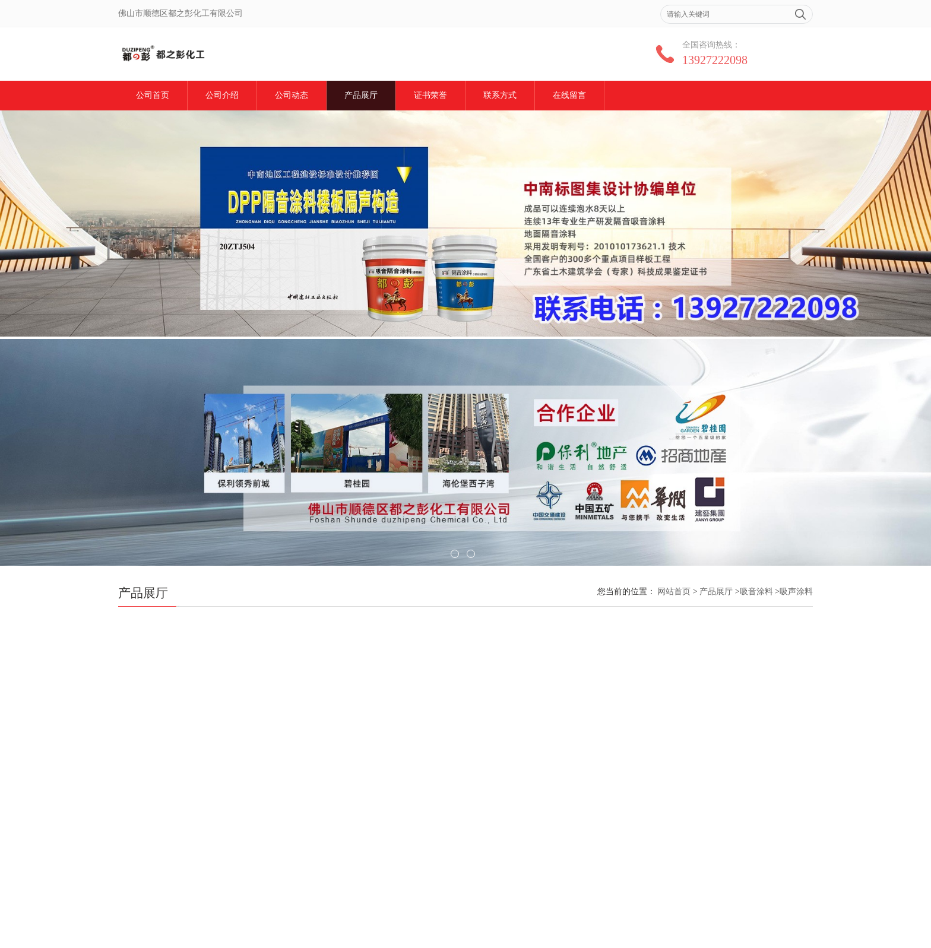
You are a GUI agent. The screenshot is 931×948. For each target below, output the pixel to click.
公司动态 (291, 95)
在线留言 (569, 95)
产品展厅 (361, 95)
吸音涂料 (756, 591)
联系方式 (500, 95)
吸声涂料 (796, 591)
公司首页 (152, 95)
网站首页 (674, 591)
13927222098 (715, 59)
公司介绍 (222, 95)
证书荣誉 (430, 95)
